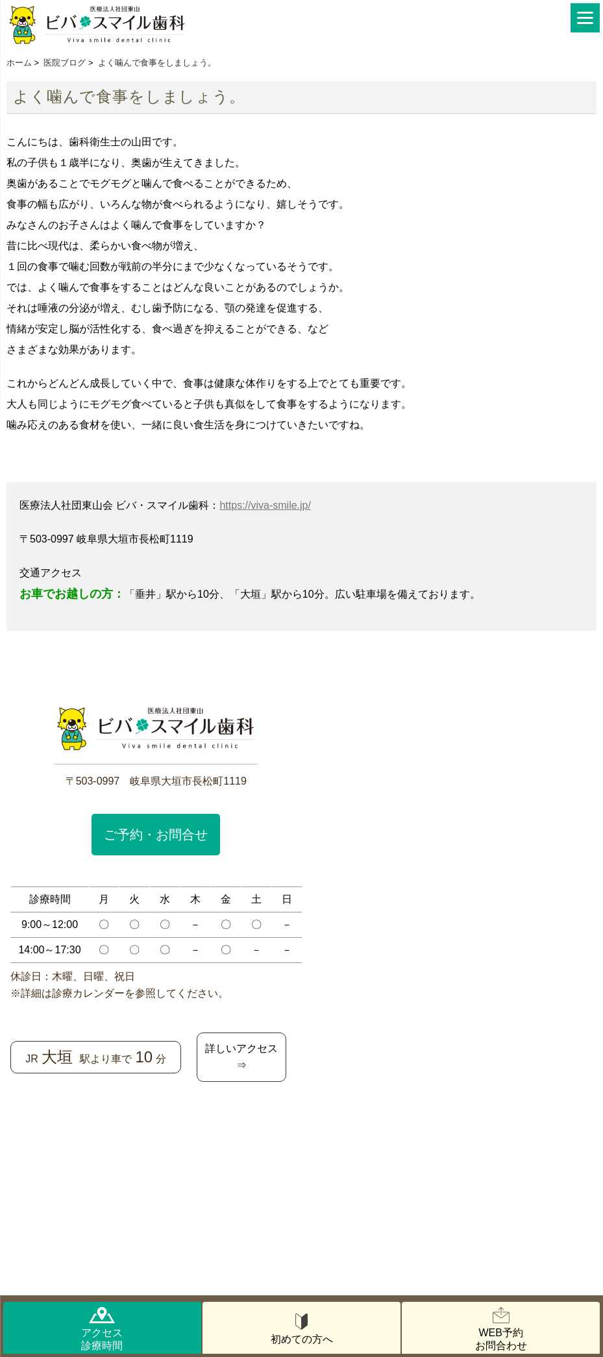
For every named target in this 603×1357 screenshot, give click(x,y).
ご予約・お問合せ (156, 834)
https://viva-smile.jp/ (264, 505)
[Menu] (585, 17)
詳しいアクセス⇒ (241, 1057)
